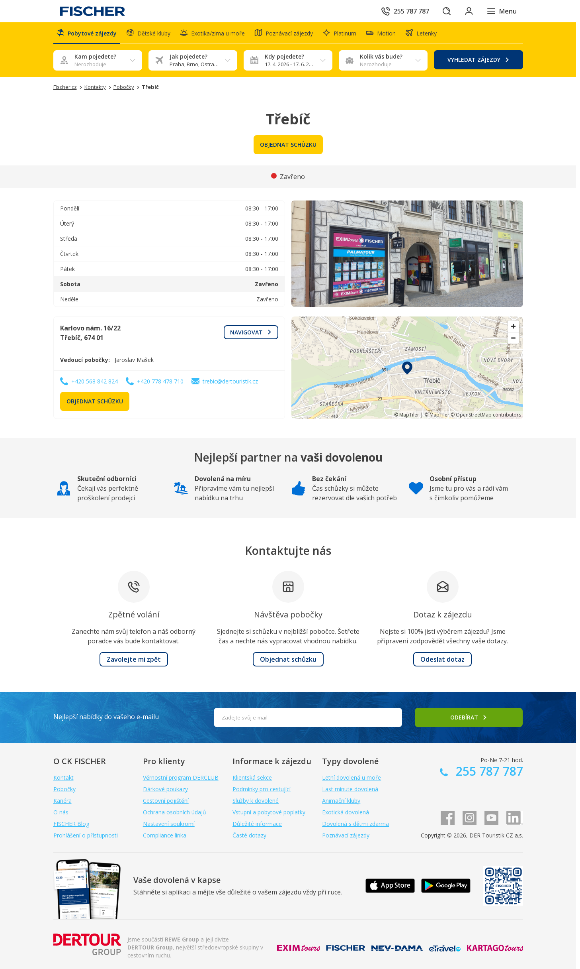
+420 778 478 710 (160, 381)
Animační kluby (341, 800)
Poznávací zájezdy (345, 835)
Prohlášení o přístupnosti (85, 835)
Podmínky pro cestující (261, 789)
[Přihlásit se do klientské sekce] (469, 11)
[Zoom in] (513, 326)
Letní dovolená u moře (351, 777)
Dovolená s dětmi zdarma (355, 823)
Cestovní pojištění (166, 800)
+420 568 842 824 (94, 381)
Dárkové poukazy (165, 789)
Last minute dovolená (350, 789)
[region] (407, 367)
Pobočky (64, 789)
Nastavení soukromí (169, 823)
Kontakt (63, 777)
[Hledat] (446, 11)
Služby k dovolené (255, 800)
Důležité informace (257, 823)
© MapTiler (406, 414)
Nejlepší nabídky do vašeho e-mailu (106, 716)
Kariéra (62, 800)
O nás (60, 812)
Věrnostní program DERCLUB (181, 777)
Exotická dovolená (345, 812)
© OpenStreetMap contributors (486, 414)
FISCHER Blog (71, 823)
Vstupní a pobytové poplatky (268, 812)
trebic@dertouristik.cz (230, 381)
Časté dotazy (249, 835)
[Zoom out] (513, 338)
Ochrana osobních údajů (174, 812)
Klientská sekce (252, 777)
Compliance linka (164, 835)
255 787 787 (488, 771)
